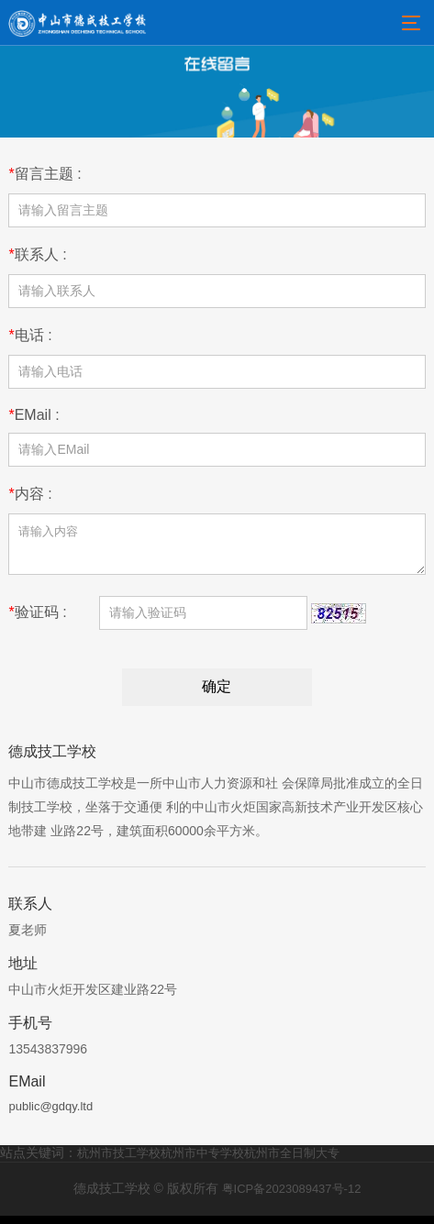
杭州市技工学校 (119, 1161)
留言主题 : (44, 174)
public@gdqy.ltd (50, 1114)
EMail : (33, 415)
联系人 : (37, 254)
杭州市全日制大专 (291, 1161)
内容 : (29, 494)
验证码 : (37, 620)
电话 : (29, 335)
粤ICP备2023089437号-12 (292, 1197)
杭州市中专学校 (202, 1161)
